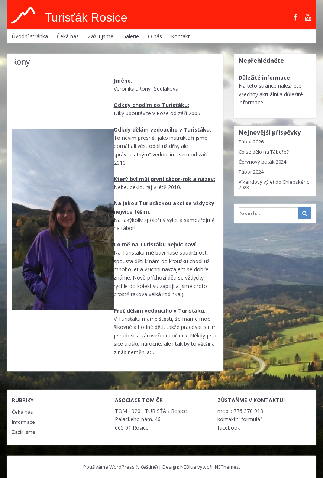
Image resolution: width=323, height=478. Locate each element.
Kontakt (180, 36)
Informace (23, 422)
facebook (228, 427)
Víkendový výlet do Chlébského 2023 (274, 184)
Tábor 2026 (251, 141)
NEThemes (227, 467)
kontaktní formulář (239, 419)
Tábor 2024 (251, 171)
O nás (155, 36)
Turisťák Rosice (86, 17)
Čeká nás (68, 36)
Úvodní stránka (30, 36)
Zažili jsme (100, 36)
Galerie (130, 36)
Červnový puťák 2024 (262, 161)
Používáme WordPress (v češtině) (120, 467)
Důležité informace (264, 77)
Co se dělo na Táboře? (264, 151)
